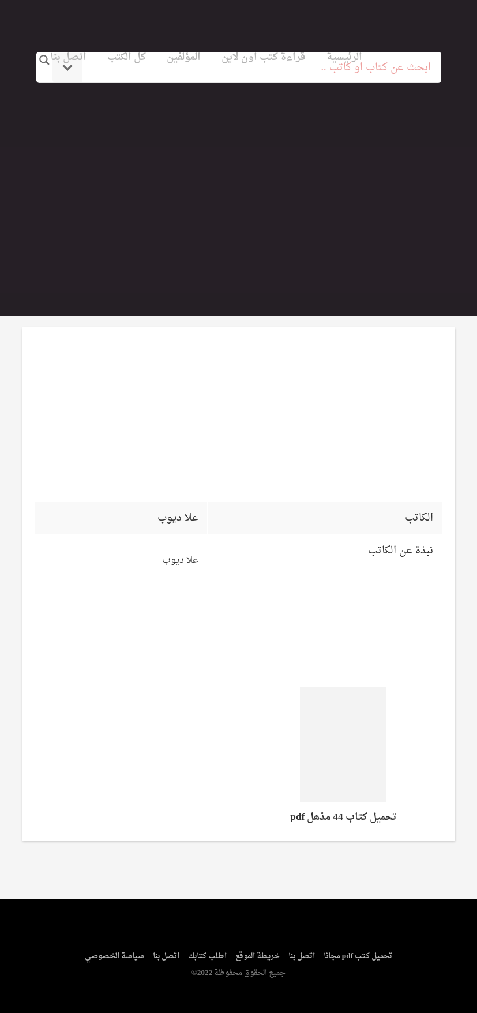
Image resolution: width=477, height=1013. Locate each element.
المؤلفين (184, 57)
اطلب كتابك (207, 956)
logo (393, 24)
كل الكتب (126, 57)
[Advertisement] (238, 186)
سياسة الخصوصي (114, 956)
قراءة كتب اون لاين (263, 57)
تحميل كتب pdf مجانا (358, 956)
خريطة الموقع (257, 956)
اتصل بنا (68, 57)
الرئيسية (344, 57)
